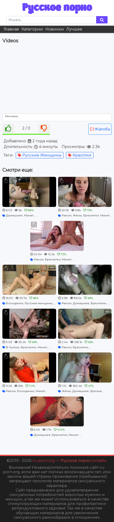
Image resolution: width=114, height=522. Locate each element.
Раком (66, 215)
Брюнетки (91, 215)
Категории (32, 29)
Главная (11, 29)
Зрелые (96, 391)
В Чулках (12, 347)
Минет (29, 215)
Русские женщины (39, 155)
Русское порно (57, 8)
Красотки (79, 155)
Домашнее (14, 215)
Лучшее (74, 29)
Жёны (77, 215)
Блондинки (14, 303)
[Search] (51, 19)
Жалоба (100, 129)
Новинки (54, 29)
